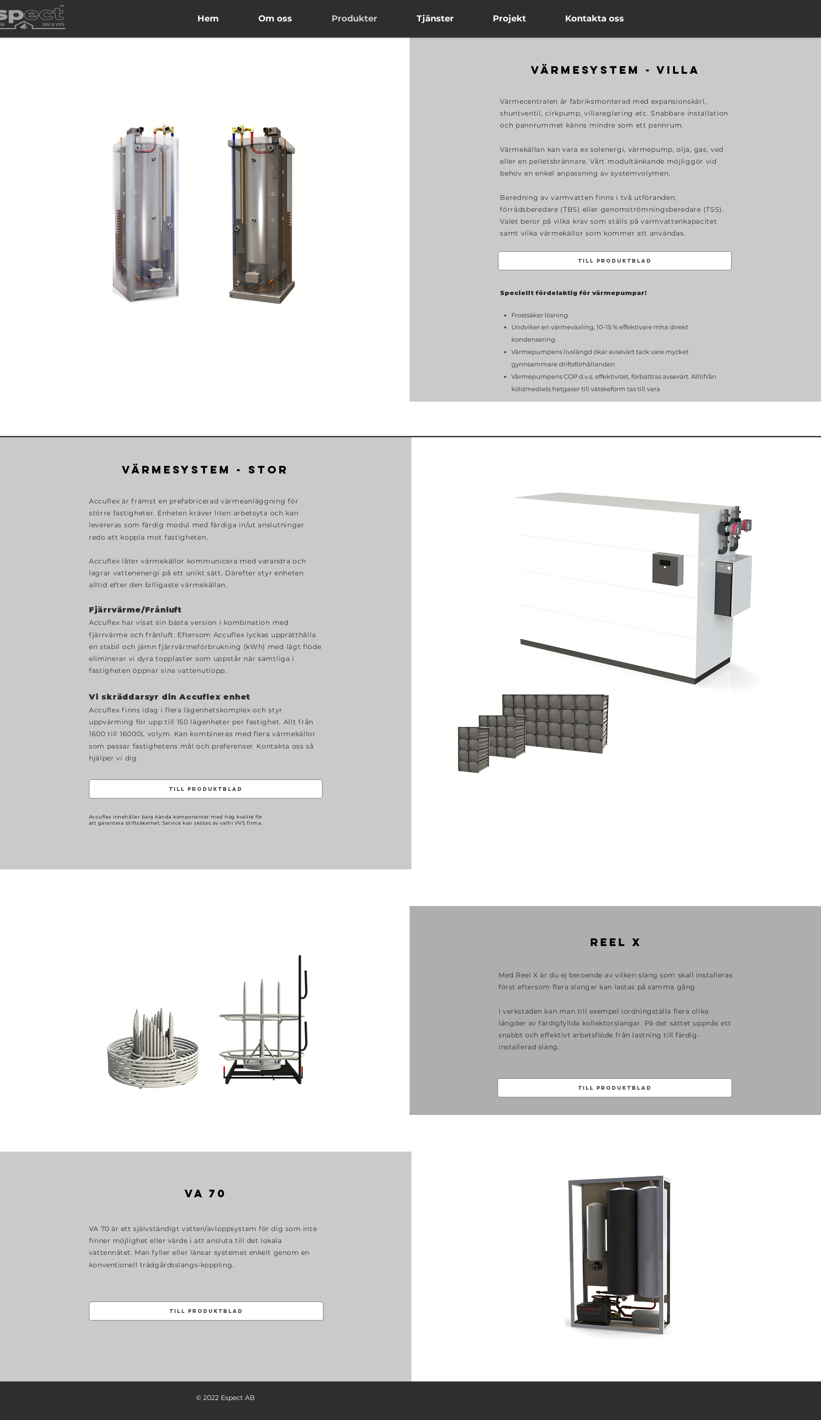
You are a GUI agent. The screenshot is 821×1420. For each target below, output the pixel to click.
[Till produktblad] (615, 260)
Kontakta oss (279, 746)
